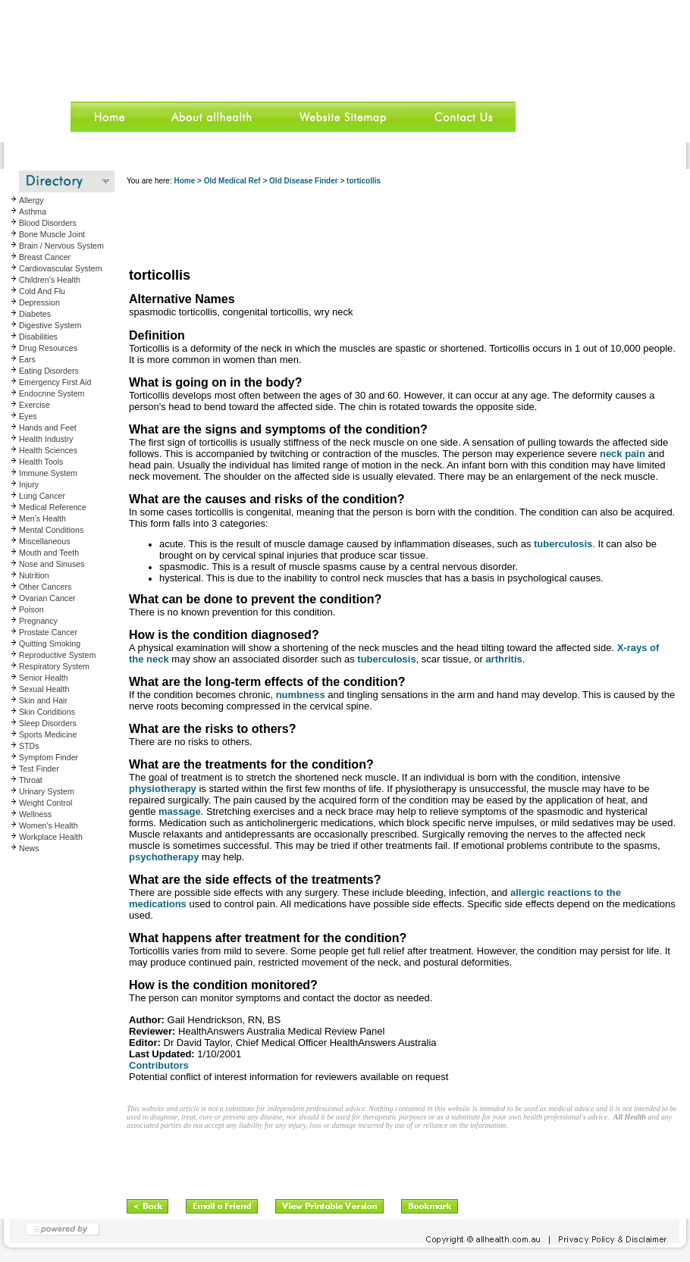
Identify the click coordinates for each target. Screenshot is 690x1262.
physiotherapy (162, 788)
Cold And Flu (42, 291)
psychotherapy (164, 857)
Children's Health (49, 279)
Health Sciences (48, 450)
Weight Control (45, 802)
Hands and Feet (48, 427)
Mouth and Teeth (49, 552)
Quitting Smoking (49, 643)
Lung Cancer (42, 495)
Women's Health (48, 825)
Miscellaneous (45, 541)
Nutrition (34, 575)
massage (179, 811)
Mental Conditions (51, 529)
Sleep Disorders (48, 723)
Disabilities (38, 336)
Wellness (35, 814)
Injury (29, 484)
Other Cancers (45, 586)
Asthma (32, 211)
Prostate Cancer (48, 632)
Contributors (159, 1065)
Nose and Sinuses (52, 563)
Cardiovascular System (60, 268)
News (29, 848)
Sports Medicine (48, 734)
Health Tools (41, 461)
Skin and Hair (43, 700)
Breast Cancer (45, 256)
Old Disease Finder (303, 181)
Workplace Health (51, 836)
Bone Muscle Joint (52, 234)
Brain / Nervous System (61, 245)
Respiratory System (54, 666)
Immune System (48, 473)
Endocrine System (51, 393)
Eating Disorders (49, 370)
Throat (30, 779)
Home (184, 181)
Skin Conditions (47, 711)
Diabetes (35, 313)
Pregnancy (38, 620)
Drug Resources (48, 347)
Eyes (28, 416)
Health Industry (46, 438)
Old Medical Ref (232, 181)
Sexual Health (44, 689)
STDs (29, 745)
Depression (39, 302)
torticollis (364, 181)
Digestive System (50, 325)
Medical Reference (52, 507)
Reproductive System (57, 654)
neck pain (622, 453)
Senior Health (43, 677)
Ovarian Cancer (47, 598)
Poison (31, 609)
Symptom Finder (48, 757)
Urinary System (46, 791)
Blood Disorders (48, 222)
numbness (300, 694)
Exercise (34, 404)
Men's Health (42, 518)
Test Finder (39, 768)
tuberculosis (563, 544)
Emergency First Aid (55, 382)
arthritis (503, 659)
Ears (27, 359)
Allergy (31, 200)
